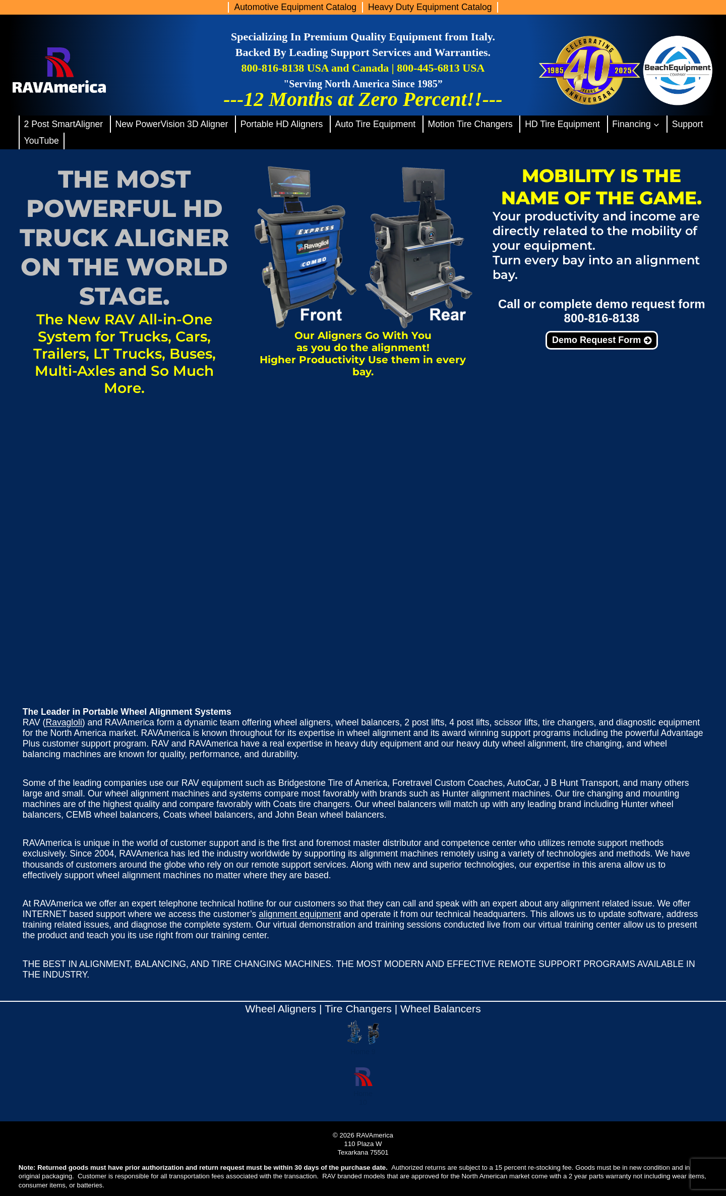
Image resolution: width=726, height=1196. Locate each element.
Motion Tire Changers (470, 124)
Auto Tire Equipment (375, 124)
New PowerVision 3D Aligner (171, 124)
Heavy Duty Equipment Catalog (430, 7)
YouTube (41, 141)
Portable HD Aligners (281, 124)
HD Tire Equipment (562, 124)
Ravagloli (63, 722)
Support (687, 124)
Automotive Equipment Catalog (295, 7)
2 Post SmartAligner (63, 124)
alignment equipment (300, 914)
